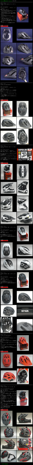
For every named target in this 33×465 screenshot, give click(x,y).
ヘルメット (10, 0)
